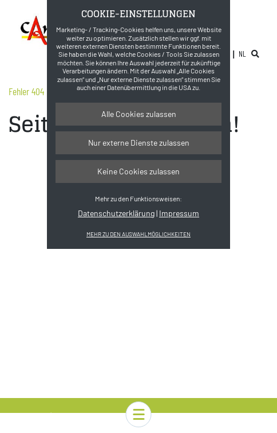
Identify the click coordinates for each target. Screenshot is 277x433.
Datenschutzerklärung (116, 213)
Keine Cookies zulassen (138, 171)
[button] (139, 414)
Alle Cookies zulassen (138, 114)
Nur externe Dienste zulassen (138, 142)
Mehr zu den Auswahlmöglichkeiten (138, 234)
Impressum (179, 213)
